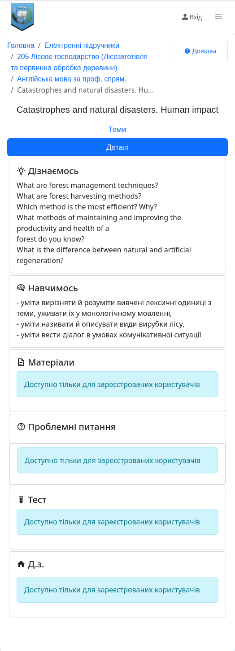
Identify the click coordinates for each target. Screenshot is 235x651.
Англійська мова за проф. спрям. (71, 79)
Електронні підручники (81, 45)
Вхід (191, 17)
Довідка (200, 51)
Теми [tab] (117, 129)
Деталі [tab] (117, 147)
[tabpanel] (117, 386)
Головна (21, 45)
